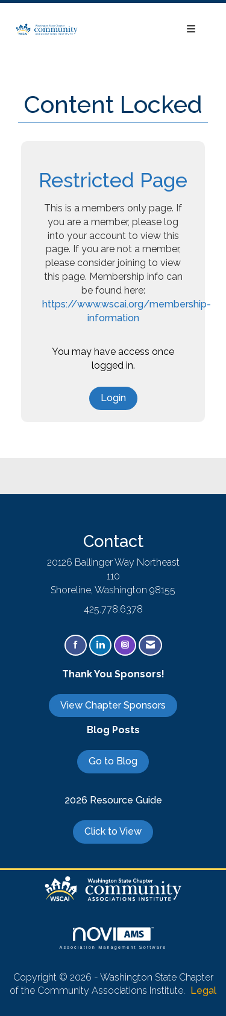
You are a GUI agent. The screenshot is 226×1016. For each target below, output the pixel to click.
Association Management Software (112, 938)
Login (113, 398)
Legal (203, 990)
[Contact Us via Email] (150, 645)
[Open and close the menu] (143, 30)
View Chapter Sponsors (113, 705)
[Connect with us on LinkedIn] (100, 645)
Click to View (113, 831)
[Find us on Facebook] (75, 645)
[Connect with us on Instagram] (125, 645)
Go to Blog (113, 761)
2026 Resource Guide (113, 800)
